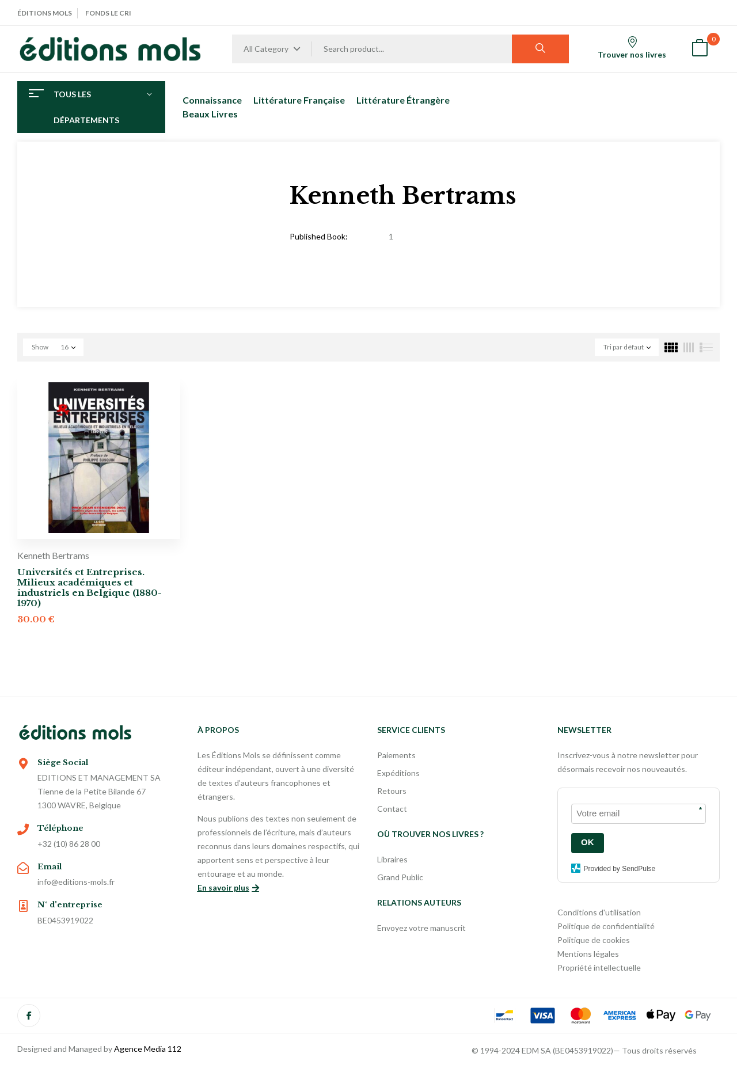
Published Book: (319, 236)
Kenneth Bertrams (53, 555)
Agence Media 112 (147, 1049)
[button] (699, 49)
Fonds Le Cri (108, 13)
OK (587, 842)
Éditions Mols (44, 13)
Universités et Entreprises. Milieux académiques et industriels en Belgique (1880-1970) (89, 587)
